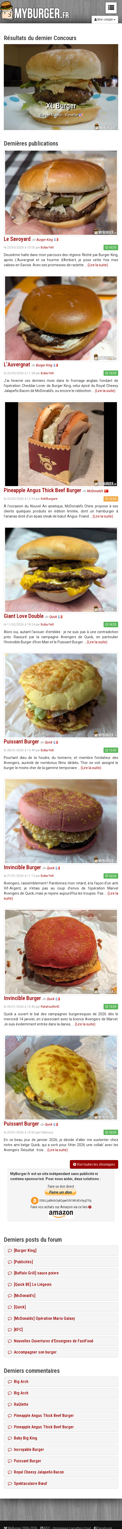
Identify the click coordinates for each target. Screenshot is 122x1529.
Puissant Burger (21, 741)
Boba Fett (47, 247)
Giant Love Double (24, 616)
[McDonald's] (21, 1295)
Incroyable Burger (26, 1449)
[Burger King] (22, 1250)
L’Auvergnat (17, 364)
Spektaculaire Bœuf (27, 1483)
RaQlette (18, 1404)
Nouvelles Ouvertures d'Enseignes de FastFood (50, 1341)
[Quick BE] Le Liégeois (30, 1284)
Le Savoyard (17, 239)
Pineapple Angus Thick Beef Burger (42, 490)
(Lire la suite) (98, 265)
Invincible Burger (22, 867)
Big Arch (18, 1381)
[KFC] (15, 1329)
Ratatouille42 (50, 1006)
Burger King (44, 240)
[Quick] (17, 1307)
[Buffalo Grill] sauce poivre (33, 1273)
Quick (53, 617)
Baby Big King (22, 1438)
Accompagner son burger (32, 1352)
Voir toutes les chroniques (94, 1164)
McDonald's (95, 491)
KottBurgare (49, 499)
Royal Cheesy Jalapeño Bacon (36, 1472)
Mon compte (104, 19)
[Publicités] (20, 1261)
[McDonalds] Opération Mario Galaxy (41, 1318)
